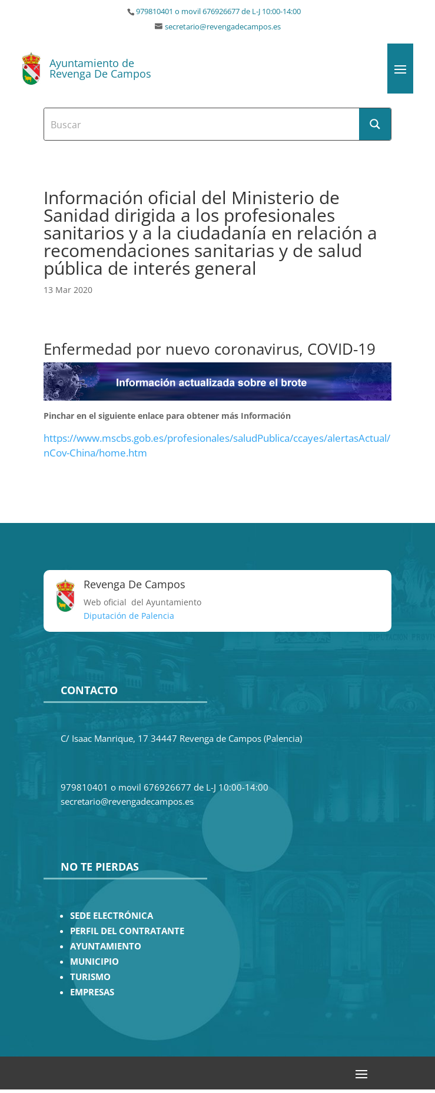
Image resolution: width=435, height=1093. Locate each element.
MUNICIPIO (94, 961)
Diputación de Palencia (129, 615)
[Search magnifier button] (375, 124)
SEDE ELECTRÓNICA (111, 915)
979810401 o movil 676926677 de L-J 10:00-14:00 (218, 11)
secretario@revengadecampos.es (223, 27)
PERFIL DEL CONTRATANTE (127, 931)
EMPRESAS (92, 992)
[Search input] (202, 124)
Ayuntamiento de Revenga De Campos (100, 68)
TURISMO (90, 977)
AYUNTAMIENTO (105, 946)
